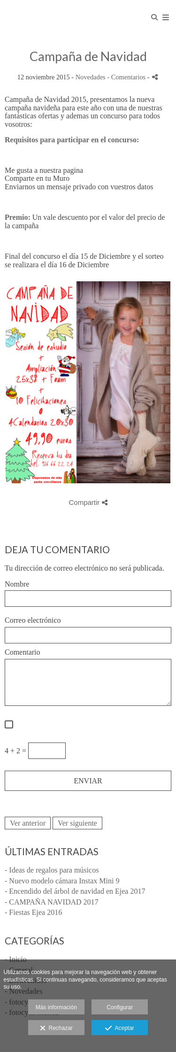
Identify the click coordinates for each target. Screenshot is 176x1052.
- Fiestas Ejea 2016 (33, 912)
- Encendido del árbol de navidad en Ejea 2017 (75, 891)
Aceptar (119, 1028)
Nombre (17, 584)
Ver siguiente (77, 823)
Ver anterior (28, 823)
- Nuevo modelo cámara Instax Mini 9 (62, 881)
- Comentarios (127, 77)
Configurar (120, 1007)
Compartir (88, 502)
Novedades (91, 77)
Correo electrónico (33, 620)
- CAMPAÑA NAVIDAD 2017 (52, 902)
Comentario (22, 652)
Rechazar (56, 1028)
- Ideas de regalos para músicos (52, 870)
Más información (56, 1007)
